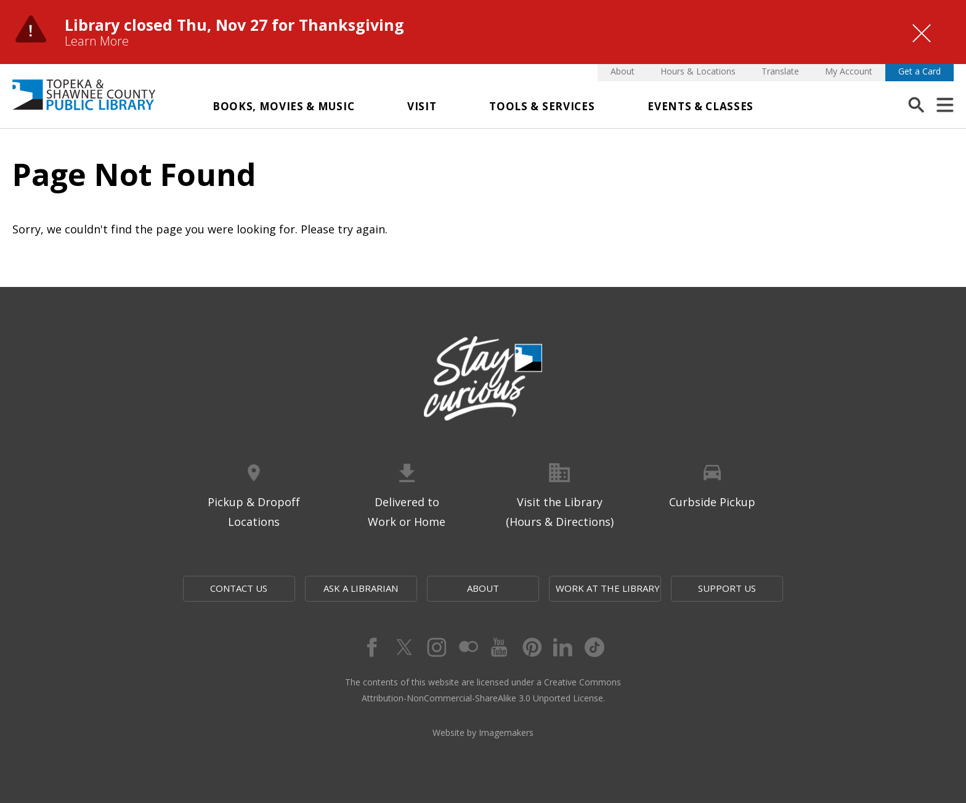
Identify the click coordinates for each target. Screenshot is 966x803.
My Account (848, 71)
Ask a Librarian (360, 588)
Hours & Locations (698, 71)
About (623, 71)
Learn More (97, 41)
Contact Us (238, 588)
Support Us (727, 588)
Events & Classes (700, 106)
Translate (780, 71)
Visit (421, 106)
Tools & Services (542, 106)
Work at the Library (608, 588)
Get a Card (919, 71)
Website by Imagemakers (483, 732)
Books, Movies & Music (283, 106)
